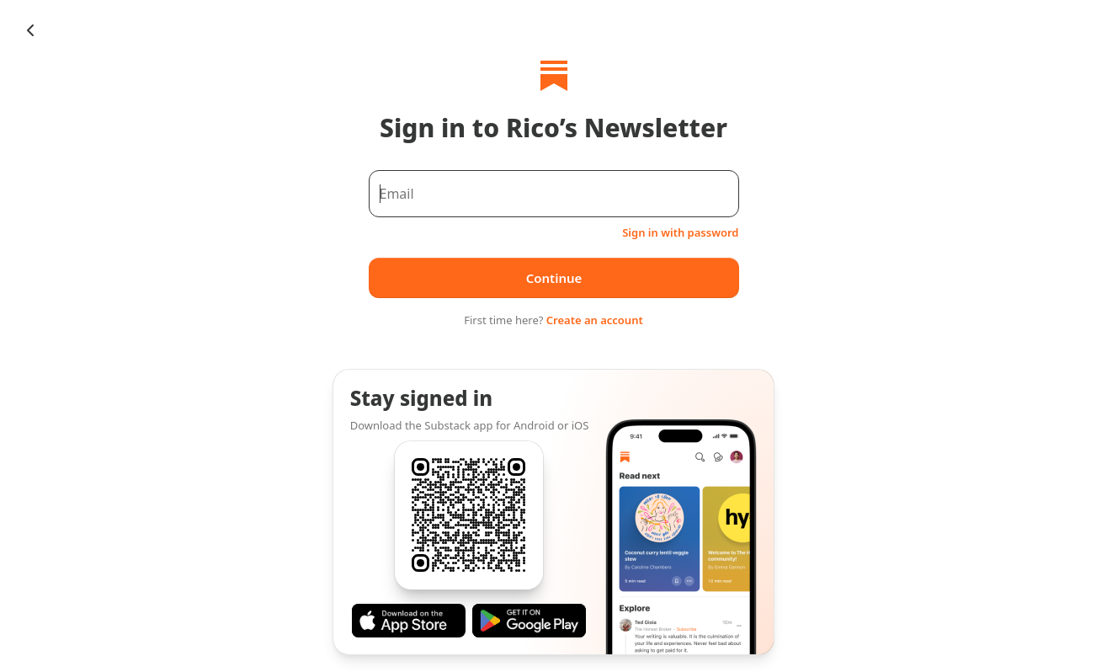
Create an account (594, 320)
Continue (553, 277)
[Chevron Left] (30, 30)
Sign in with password (680, 232)
